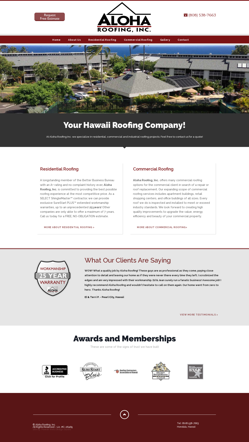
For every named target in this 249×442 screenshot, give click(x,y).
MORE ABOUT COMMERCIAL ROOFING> (162, 227)
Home (56, 39)
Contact (183, 39)
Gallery (165, 39)
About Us (74, 39)
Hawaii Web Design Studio (56, 429)
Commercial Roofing (138, 39)
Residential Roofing (102, 39)
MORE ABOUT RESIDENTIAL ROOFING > (69, 227)
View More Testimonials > (199, 314)
